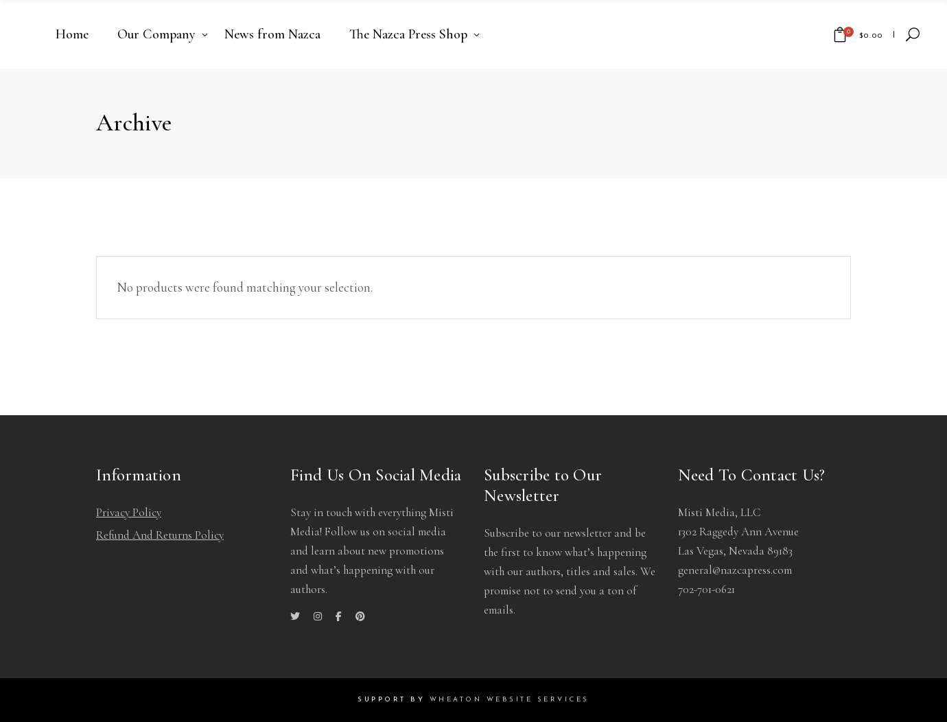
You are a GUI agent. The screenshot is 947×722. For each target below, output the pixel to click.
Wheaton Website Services (509, 699)
